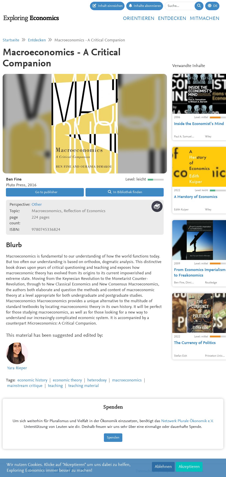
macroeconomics (127, 380)
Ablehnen (163, 467)
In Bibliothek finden (125, 192)
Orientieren (138, 18)
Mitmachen (204, 18)
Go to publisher (45, 192)
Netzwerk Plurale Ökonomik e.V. (187, 421)
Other (37, 205)
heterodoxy (97, 380)
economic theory (67, 380)
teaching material (83, 386)
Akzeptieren (189, 467)
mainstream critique (24, 386)
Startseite (11, 40)
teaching (55, 386)
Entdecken (172, 18)
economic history (32, 380)
